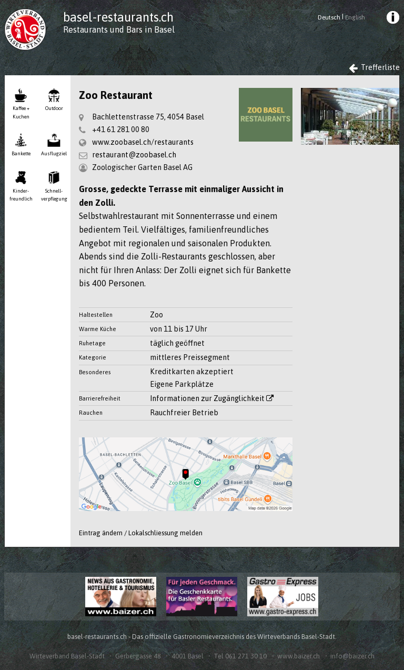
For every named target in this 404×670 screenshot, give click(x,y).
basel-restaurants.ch (118, 17)
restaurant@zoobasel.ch (134, 155)
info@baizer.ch (352, 656)
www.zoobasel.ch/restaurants (143, 142)
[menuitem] (392, 18)
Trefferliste (374, 67)
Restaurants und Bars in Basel (119, 29)
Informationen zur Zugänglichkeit (212, 398)
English (355, 17)
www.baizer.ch (298, 656)
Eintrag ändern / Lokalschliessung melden (141, 533)
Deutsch (329, 17)
